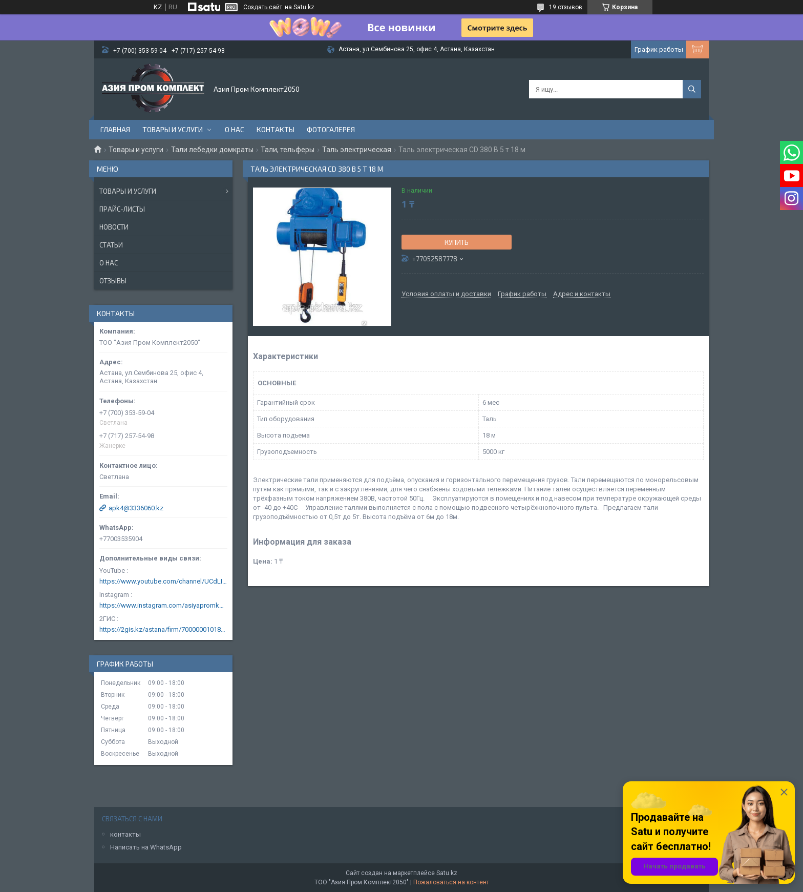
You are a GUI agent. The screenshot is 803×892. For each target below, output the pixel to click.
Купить (457, 242)
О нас (234, 129)
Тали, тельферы (287, 150)
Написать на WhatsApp (146, 847)
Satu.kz (446, 873)
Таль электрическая (356, 150)
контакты (125, 834)
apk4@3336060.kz (136, 508)
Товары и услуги (172, 129)
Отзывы (112, 281)
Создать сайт (262, 7)
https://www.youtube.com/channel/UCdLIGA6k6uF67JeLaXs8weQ (163, 581)
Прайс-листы (122, 209)
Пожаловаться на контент (451, 882)
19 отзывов (565, 7)
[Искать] (692, 89)
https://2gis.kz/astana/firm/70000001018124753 (163, 629)
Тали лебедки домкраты (212, 150)
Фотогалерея (331, 129)
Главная (115, 129)
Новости (114, 227)
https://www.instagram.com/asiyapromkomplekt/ (163, 605)
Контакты (275, 129)
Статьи (111, 245)
